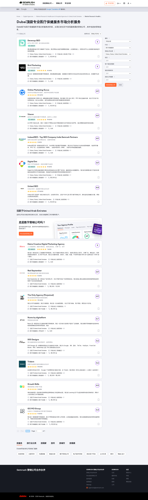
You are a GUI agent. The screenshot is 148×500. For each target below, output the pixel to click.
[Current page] (39, 431)
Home (18, 16)
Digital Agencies (28, 16)
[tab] (19, 443)
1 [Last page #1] (44, 431)
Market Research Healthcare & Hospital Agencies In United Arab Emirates (59, 16)
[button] (119, 3)
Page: (33, 431)
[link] (59, 3)
